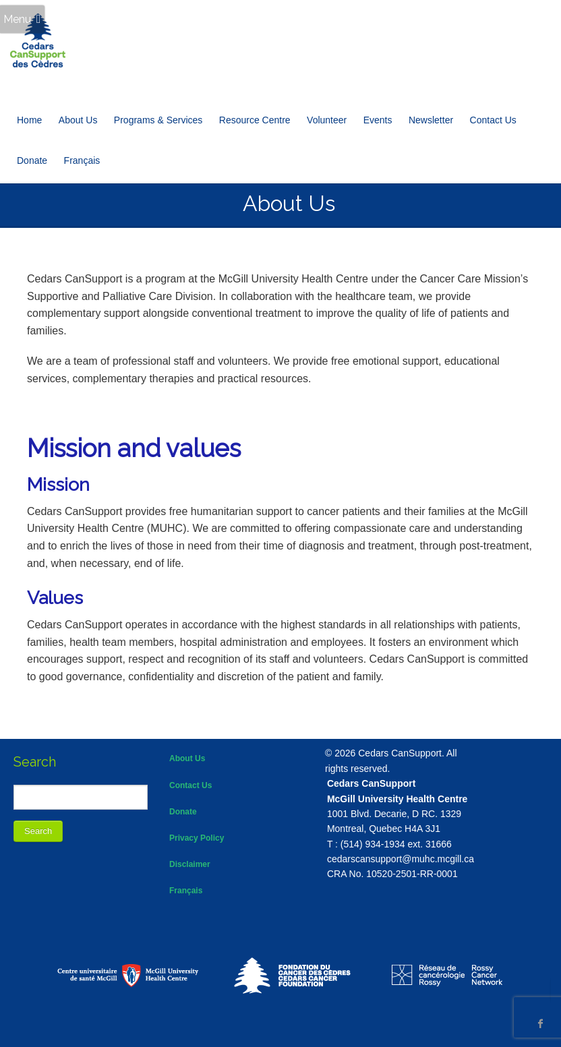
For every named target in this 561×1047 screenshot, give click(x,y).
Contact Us (493, 120)
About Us (78, 120)
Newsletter (431, 120)
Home (29, 120)
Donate (32, 160)
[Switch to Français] (82, 160)
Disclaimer (189, 864)
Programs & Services (158, 120)
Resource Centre (255, 120)
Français (185, 890)
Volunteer (327, 120)
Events (377, 120)
